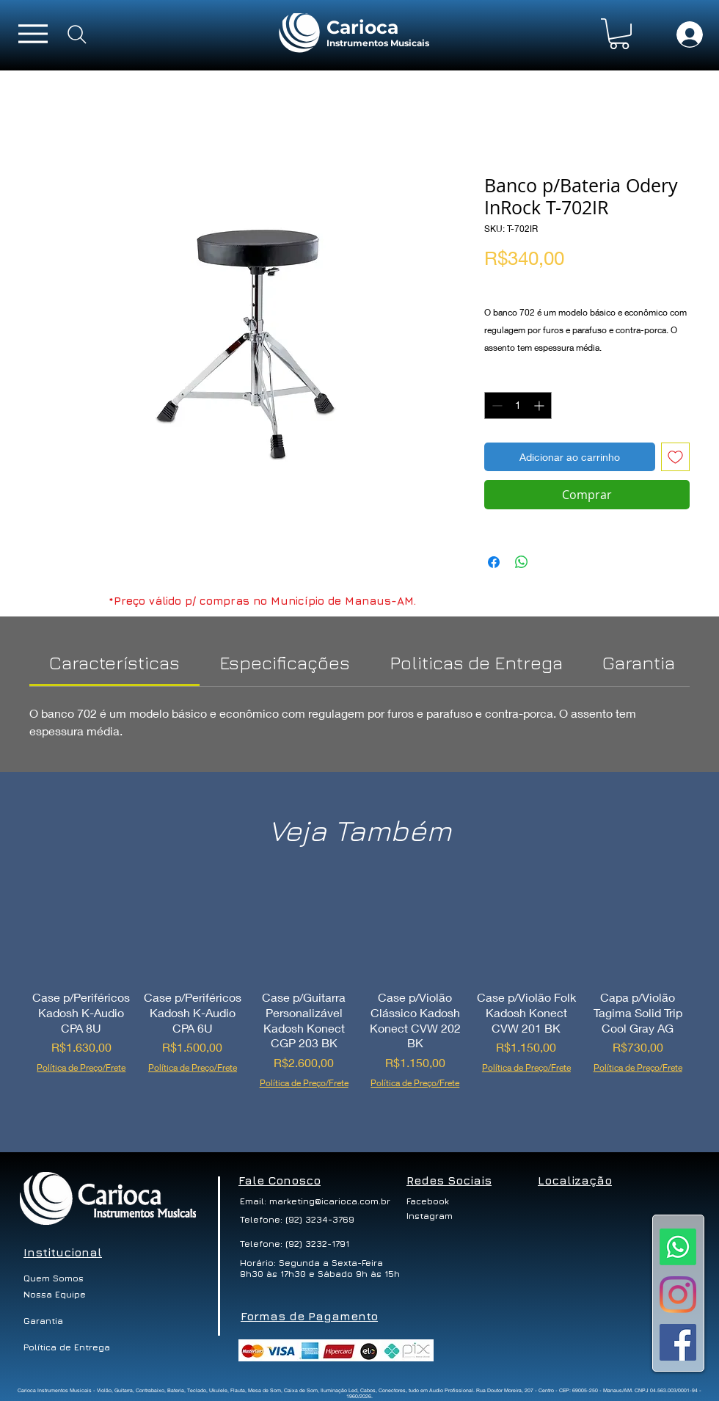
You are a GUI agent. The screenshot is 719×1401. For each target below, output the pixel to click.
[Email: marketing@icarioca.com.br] (315, 1201)
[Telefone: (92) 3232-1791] (296, 1244)
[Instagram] (678, 1294)
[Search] (77, 34)
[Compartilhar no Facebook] (494, 562)
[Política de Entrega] (67, 1347)
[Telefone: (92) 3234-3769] (297, 1219)
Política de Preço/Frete (537, 282)
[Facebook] (434, 1201)
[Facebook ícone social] (678, 1342)
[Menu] (33, 33)
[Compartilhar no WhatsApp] (521, 562)
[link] (114, 662)
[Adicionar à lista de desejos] (675, 457)
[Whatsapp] (678, 1247)
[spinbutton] (518, 405)
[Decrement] (495, 405)
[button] (619, 33)
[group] (359, 998)
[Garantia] (43, 1321)
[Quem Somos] (60, 1278)
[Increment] (540, 405)
